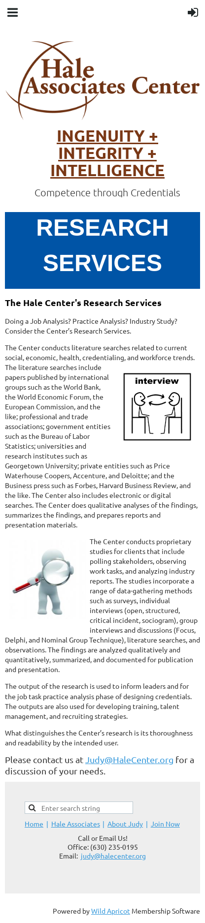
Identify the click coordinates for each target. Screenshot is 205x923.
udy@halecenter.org (114, 855)
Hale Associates (75, 823)
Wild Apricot (110, 910)
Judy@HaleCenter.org (129, 759)
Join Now (165, 823)
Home (34, 823)
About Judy (125, 823)
